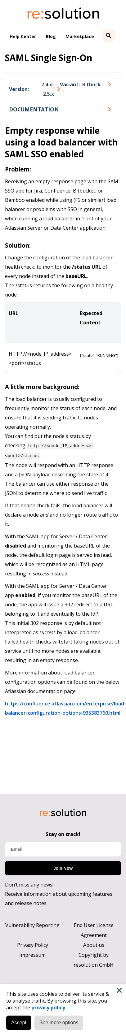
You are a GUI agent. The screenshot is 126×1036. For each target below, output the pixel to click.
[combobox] (34, 89)
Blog (51, 36)
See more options (58, 1022)
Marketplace (79, 36)
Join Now (63, 868)
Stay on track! (63, 834)
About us (93, 945)
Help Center (23, 36)
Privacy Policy (32, 945)
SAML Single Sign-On (48, 57)
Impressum (32, 954)
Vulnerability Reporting (32, 925)
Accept (18, 1022)
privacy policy (48, 1007)
